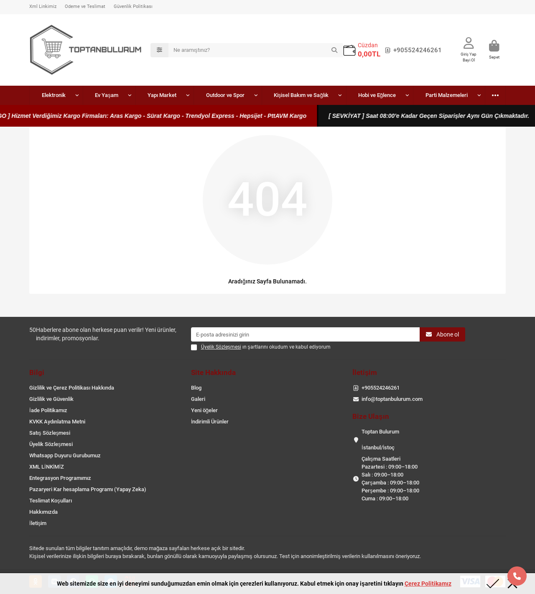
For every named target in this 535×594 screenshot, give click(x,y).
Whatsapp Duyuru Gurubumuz (65, 455)
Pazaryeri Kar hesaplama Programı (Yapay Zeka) (87, 489)
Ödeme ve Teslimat (85, 6)
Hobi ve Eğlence (323, 95)
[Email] (305, 334)
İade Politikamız (48, 410)
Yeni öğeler (204, 410)
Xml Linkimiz (42, 6)
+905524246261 (412, 50)
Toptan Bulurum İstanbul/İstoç (380, 439)
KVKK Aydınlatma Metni (57, 421)
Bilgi (36, 372)
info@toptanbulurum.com (392, 399)
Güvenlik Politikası (133, 6)
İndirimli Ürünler (210, 421)
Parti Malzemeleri (383, 95)
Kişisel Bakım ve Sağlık (256, 95)
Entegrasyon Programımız (60, 478)
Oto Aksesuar (440, 95)
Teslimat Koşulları (50, 500)
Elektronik (49, 95)
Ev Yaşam (92, 95)
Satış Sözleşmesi (49, 433)
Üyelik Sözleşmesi (51, 444)
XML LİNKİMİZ (46, 467)
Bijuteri (484, 95)
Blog (196, 388)
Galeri (198, 399)
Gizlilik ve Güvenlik (51, 399)
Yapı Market (137, 95)
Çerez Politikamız (428, 583)
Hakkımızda (43, 512)
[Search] (255, 50)
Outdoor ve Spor (191, 95)
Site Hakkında (213, 372)
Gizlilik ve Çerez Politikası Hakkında (71, 388)
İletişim (37, 523)
